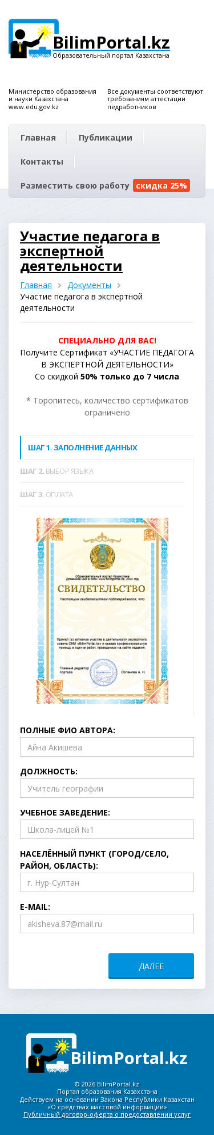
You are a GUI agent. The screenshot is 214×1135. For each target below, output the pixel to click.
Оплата (46, 494)
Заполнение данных (82, 447)
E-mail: (35, 906)
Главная (38, 137)
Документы (89, 284)
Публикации (105, 137)
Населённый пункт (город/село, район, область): (94, 859)
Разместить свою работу (105, 185)
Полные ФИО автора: (67, 730)
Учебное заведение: (65, 812)
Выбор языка (56, 471)
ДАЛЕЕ (151, 966)
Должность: (49, 771)
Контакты (42, 161)
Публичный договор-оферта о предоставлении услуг (107, 1114)
